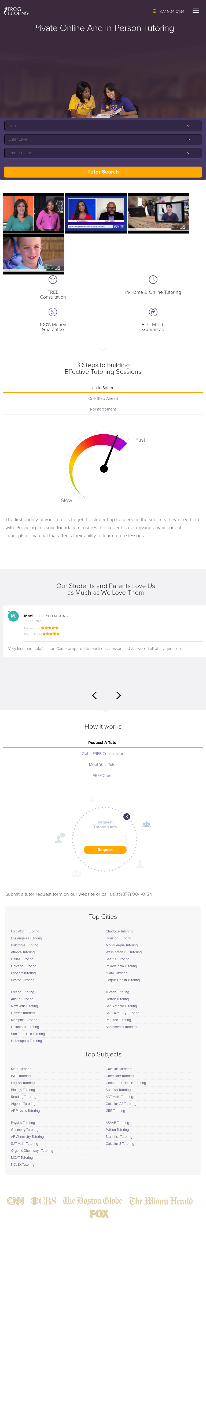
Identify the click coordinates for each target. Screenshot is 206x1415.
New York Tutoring (24, 1006)
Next (118, 695)
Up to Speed (103, 388)
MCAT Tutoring (22, 1158)
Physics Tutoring (23, 1123)
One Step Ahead (103, 399)
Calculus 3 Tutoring (120, 1144)
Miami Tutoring (116, 973)
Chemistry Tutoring (120, 1076)
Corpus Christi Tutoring (123, 980)
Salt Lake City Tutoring (122, 1013)
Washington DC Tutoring (124, 952)
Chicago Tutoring (23, 966)
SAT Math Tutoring (24, 1144)
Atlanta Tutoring (23, 952)
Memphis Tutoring (24, 1020)
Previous (94, 695)
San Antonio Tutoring (121, 1006)
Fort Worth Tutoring (25, 931)
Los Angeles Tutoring (26, 938)
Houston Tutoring (118, 938)
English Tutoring (23, 1083)
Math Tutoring (21, 1069)
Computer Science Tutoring (126, 1083)
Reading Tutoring (23, 1097)
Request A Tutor (103, 743)
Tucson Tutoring (117, 992)
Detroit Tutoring (117, 999)
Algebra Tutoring (23, 1104)
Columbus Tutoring (25, 1027)
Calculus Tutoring (118, 1069)
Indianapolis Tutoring (26, 1041)
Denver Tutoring (23, 1013)
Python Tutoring (117, 1130)
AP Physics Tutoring (25, 1111)
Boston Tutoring (22, 980)
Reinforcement (103, 409)
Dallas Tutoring (22, 959)
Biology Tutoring (23, 1090)
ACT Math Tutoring (119, 1097)
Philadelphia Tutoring (121, 966)
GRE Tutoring (115, 1111)
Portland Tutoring (118, 1020)
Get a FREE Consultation (103, 754)
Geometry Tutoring (24, 1130)
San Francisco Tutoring (28, 1034)
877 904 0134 (172, 11)
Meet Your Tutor (103, 765)
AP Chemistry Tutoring (27, 1137)
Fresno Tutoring (22, 992)
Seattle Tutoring (117, 959)
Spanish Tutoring (118, 1090)
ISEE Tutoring (21, 1076)
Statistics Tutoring (119, 1137)
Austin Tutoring (22, 999)
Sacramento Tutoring (121, 1027)
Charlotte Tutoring (119, 931)
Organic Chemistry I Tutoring (32, 1151)
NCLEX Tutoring (22, 1164)
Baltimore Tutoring (24, 945)
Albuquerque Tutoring (122, 945)
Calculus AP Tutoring (121, 1104)
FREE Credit (103, 776)
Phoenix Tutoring (23, 973)
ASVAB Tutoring (117, 1123)
